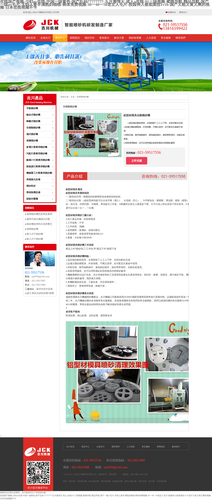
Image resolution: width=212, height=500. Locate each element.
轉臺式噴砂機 (33, 121)
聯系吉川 (183, 12)
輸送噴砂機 (94, 481)
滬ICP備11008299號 (139, 474)
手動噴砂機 (32, 108)
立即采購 (136, 160)
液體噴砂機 (32, 140)
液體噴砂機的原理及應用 (39, 214)
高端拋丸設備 (33, 179)
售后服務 (166, 37)
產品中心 (60, 37)
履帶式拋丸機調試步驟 (38, 219)
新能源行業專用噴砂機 (38, 166)
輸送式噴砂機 (33, 115)
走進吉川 (45, 37)
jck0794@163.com (41, 276)
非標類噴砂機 (33, 127)
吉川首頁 (70, 446)
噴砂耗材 (31, 186)
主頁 (73, 97)
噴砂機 (72, 481)
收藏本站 (172, 12)
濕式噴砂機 (32, 134)
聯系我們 (181, 37)
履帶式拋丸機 (130, 481)
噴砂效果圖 (135, 37)
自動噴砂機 (82, 481)
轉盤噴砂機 (118, 481)
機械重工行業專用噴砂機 (39, 173)
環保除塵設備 (33, 192)
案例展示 (104, 37)
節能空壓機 (32, 199)
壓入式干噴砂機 (35, 234)
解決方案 (119, 37)
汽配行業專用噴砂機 (36, 153)
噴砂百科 (90, 37)
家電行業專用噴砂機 (36, 147)
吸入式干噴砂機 (35, 239)
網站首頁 (31, 37)
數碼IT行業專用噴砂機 (38, 160)
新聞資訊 (75, 37)
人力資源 (151, 37)
